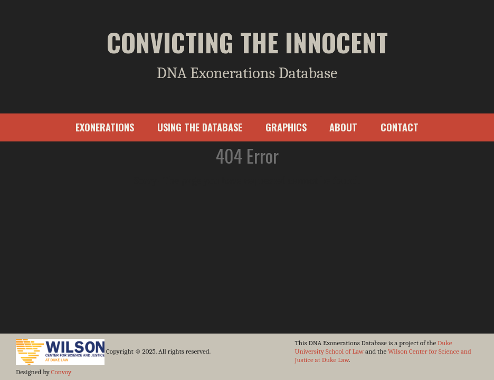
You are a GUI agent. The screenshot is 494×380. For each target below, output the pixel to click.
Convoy (61, 372)
